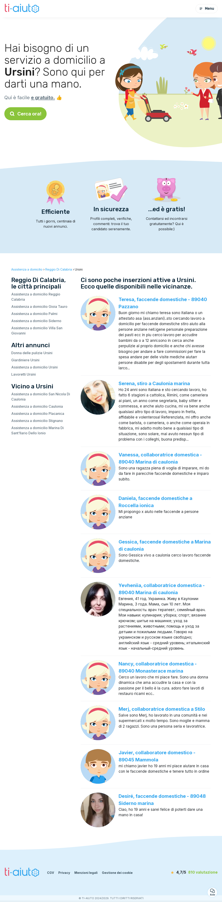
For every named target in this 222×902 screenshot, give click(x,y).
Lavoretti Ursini (23, 374)
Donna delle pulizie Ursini (31, 353)
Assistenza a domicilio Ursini (34, 367)
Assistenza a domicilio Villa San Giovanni (36, 330)
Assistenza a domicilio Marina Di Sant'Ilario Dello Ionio (37, 430)
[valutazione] (193, 872)
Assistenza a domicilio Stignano (37, 421)
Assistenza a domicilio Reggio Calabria (35, 297)
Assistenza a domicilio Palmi (34, 313)
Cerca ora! (25, 114)
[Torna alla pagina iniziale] (22, 8)
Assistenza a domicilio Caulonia (37, 406)
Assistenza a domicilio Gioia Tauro (39, 306)
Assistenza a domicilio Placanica (37, 413)
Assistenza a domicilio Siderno (36, 321)
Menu (206, 8)
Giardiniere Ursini (25, 360)
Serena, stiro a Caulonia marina (154, 383)
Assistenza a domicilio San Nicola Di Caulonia (40, 396)
